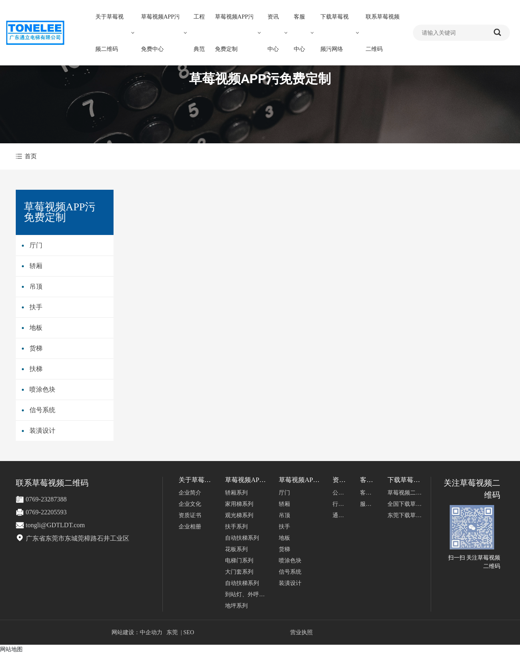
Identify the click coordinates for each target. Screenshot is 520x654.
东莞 (172, 632)
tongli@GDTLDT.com (55, 525)
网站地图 (11, 649)
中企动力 (151, 632)
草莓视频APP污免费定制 (260, 78)
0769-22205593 (46, 512)
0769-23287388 (46, 499)
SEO (188, 632)
